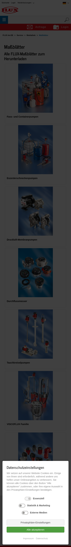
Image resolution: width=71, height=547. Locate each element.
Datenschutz (42, 538)
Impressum (28, 538)
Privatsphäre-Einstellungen (35, 522)
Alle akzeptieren (35, 529)
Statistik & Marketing (38, 505)
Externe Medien (38, 512)
